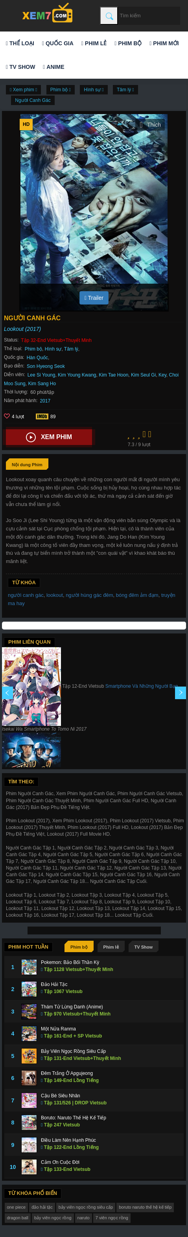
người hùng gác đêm (89, 595)
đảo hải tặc (41, 1207)
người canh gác (26, 595)
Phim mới (164, 43)
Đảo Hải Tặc (54, 984)
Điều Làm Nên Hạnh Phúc (68, 1140)
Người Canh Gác (32, 100)
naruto (83, 1217)
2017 (45, 401)
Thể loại (20, 43)
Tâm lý (71, 349)
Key (162, 375)
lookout (54, 595)
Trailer (94, 298)
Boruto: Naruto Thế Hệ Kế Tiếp (73, 1118)
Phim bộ (128, 43)
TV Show (20, 67)
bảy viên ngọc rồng (53, 1217)
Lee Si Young (41, 375)
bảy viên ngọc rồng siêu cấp (86, 1207)
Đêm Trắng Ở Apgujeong (67, 1073)
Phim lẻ (94, 43)
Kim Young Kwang (77, 375)
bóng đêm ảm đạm (137, 595)
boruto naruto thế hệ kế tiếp (145, 1207)
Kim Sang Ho (42, 383)
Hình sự (53, 349)
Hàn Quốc (37, 357)
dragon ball (17, 1217)
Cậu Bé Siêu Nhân (60, 1096)
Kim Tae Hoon (113, 375)
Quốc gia (58, 43)
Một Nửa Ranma (58, 1029)
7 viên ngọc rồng (112, 1217)
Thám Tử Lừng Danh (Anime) (72, 1007)
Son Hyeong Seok (46, 366)
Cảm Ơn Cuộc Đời (60, 1162)
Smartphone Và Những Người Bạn (141, 686)
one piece (16, 1207)
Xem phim (49, 437)
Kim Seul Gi (143, 375)
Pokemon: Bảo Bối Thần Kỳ (70, 962)
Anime (53, 67)
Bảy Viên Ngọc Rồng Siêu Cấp (73, 1051)
